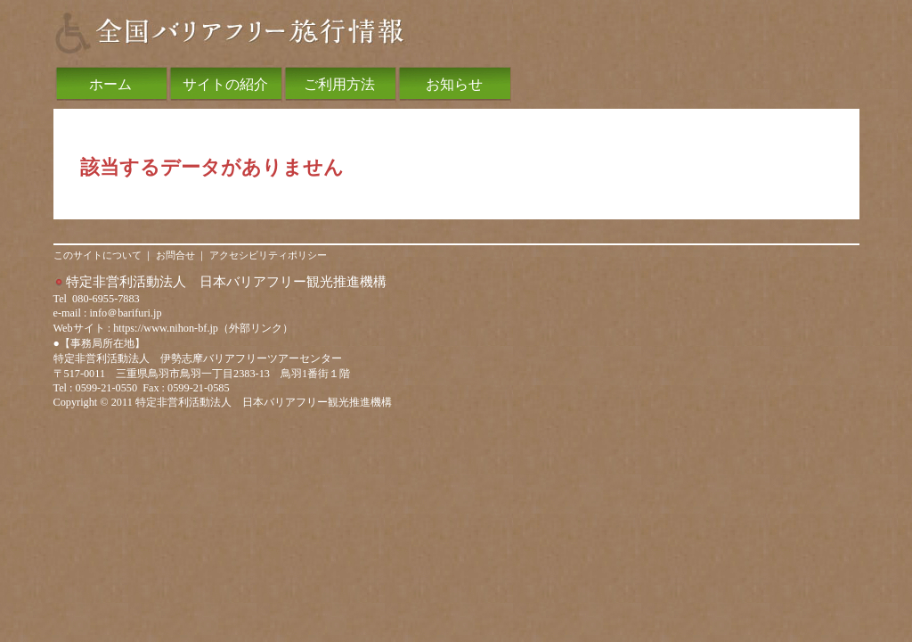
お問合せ (175, 255)
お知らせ (454, 84)
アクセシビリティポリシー (268, 255)
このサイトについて (97, 255)
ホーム (110, 84)
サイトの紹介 (225, 84)
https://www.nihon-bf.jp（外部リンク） (203, 328)
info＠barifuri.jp (125, 313)
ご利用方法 (339, 84)
